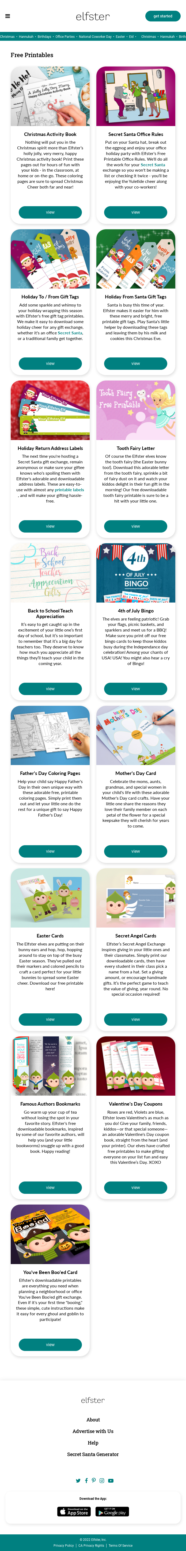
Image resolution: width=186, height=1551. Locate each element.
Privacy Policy (64, 1546)
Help (93, 1442)
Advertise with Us (93, 1431)
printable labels (69, 489)
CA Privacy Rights (91, 1546)
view (50, 212)
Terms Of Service (120, 1546)
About (93, 1419)
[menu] (7, 16)
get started (163, 16)
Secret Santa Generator (93, 1454)
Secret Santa (153, 164)
